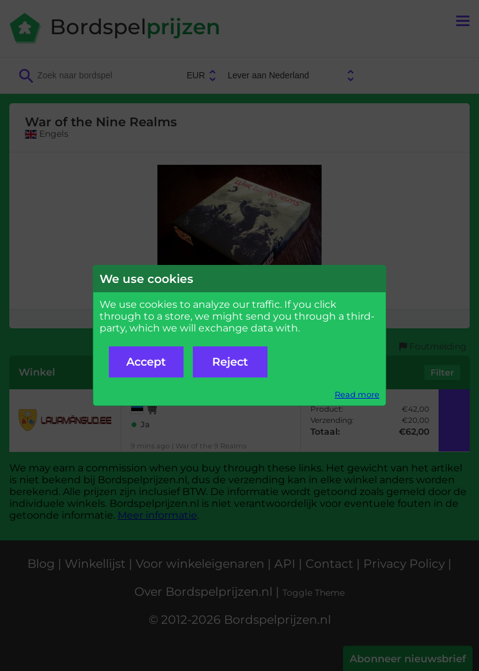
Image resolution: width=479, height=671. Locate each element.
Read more (357, 394)
